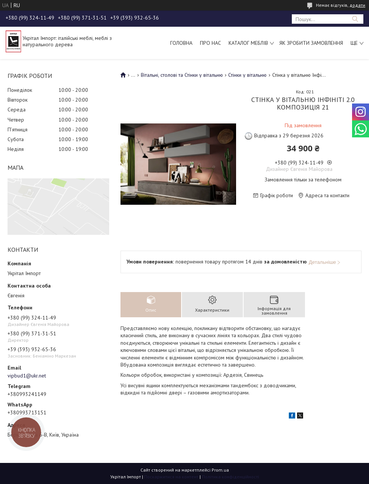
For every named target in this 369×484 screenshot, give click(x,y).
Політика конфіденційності (230, 476)
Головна (181, 43)
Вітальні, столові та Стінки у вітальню (182, 75)
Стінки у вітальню (247, 75)
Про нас (210, 43)
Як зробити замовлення (311, 43)
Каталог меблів (248, 43)
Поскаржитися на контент (171, 476)
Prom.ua (220, 470)
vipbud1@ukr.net (27, 375)
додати (357, 5)
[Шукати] (354, 19)
